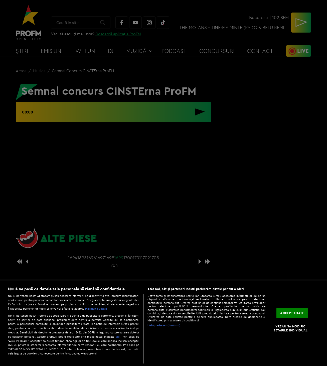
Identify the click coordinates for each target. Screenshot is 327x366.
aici (118, 336)
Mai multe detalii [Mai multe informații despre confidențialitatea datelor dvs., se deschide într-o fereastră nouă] (96, 308)
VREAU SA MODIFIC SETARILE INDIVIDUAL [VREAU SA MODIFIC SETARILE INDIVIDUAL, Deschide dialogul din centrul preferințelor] (290, 328)
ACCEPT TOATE (292, 313)
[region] (163, 323)
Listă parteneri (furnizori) (163, 325)
